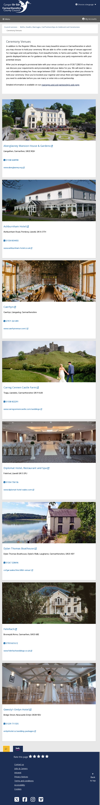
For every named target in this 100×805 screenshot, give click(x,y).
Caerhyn (11, 306)
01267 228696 (12, 562)
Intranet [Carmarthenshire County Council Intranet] (17, 772)
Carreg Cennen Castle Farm (23, 387)
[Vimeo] (41, 799)
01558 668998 (12, 160)
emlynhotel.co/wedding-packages (20, 730)
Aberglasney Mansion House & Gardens (30, 145)
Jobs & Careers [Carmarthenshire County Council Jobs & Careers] (21, 768)
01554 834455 (12, 240)
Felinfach (12, 629)
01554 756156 (12, 482)
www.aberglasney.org (14, 167)
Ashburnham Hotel (18, 226)
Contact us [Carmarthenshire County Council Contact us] (19, 764)
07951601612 (12, 643)
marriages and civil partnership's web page (60, 85)
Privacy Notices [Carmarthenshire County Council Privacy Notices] (21, 776)
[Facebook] (25, 799)
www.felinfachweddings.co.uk (18, 650)
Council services (10, 27)
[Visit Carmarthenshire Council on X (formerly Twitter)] (17, 799)
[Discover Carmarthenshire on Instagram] (33, 799)
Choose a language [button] (85, 4)
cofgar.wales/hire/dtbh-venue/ (19, 569)
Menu (6, 19)
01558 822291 (12, 401)
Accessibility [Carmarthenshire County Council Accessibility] (19, 785)
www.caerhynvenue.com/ (16, 328)
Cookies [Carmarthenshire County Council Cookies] (17, 789)
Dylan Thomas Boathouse (22, 548)
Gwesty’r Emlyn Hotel (19, 709)
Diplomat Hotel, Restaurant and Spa (28, 468)
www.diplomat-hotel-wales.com (19, 489)
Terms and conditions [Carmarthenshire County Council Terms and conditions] (24, 780)
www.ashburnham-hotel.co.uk (18, 247)
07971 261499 (12, 321)
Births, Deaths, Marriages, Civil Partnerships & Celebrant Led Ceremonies (50, 27)
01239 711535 (12, 724)
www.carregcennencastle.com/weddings (23, 408)
